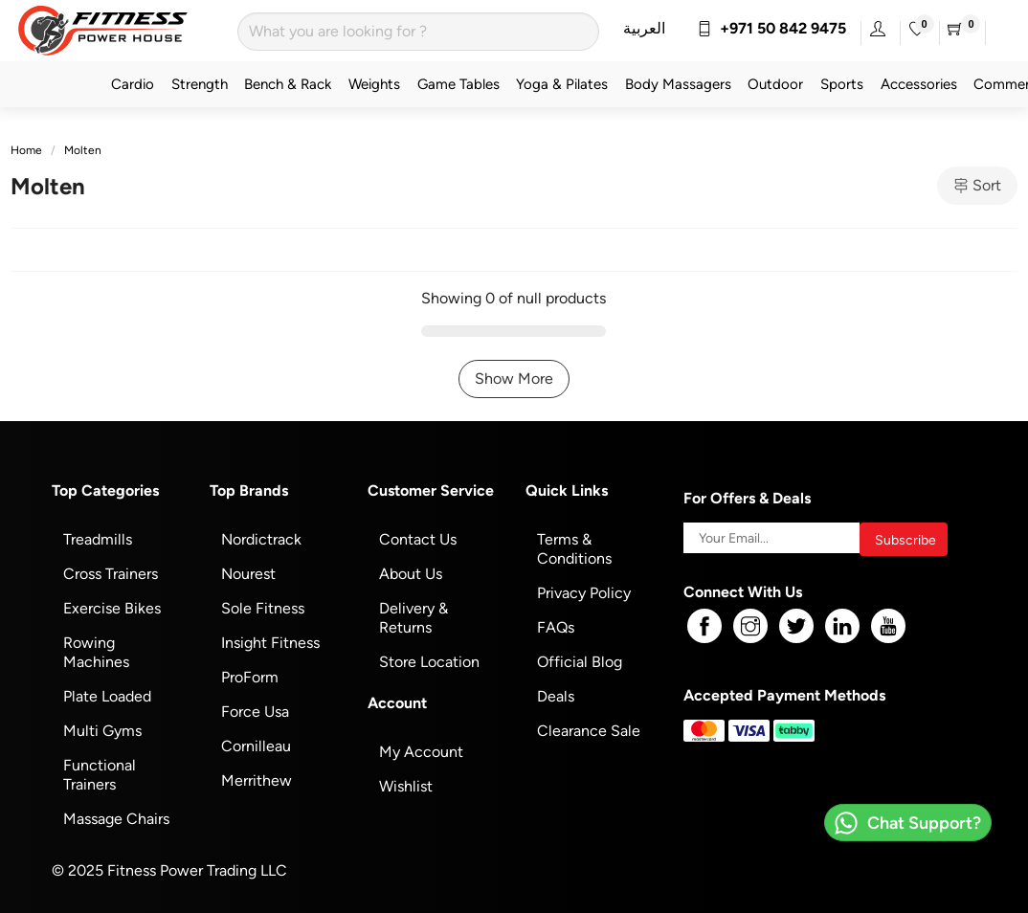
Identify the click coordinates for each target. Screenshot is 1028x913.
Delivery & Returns (413, 617)
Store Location (429, 662)
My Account (421, 752)
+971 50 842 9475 (771, 28)
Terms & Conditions (574, 549)
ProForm (250, 677)
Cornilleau (256, 746)
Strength (199, 84)
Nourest (248, 574)
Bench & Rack (287, 84)
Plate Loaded (107, 696)
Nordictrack (261, 539)
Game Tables (458, 84)
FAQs (555, 627)
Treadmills (97, 539)
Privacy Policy (584, 593)
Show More (514, 378)
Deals (555, 696)
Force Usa (255, 711)
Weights (374, 84)
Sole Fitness (262, 608)
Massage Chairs (116, 819)
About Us (410, 574)
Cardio (132, 84)
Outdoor (775, 84)
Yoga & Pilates (562, 84)
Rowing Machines (96, 652)
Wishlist (406, 786)
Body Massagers (678, 84)
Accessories (919, 84)
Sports (841, 84)
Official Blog (579, 662)
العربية (644, 28)
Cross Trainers (110, 574)
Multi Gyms (102, 731)
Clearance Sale (588, 731)
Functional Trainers (99, 774)
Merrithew (256, 780)
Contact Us (418, 539)
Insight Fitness (270, 643)
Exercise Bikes (112, 608)
